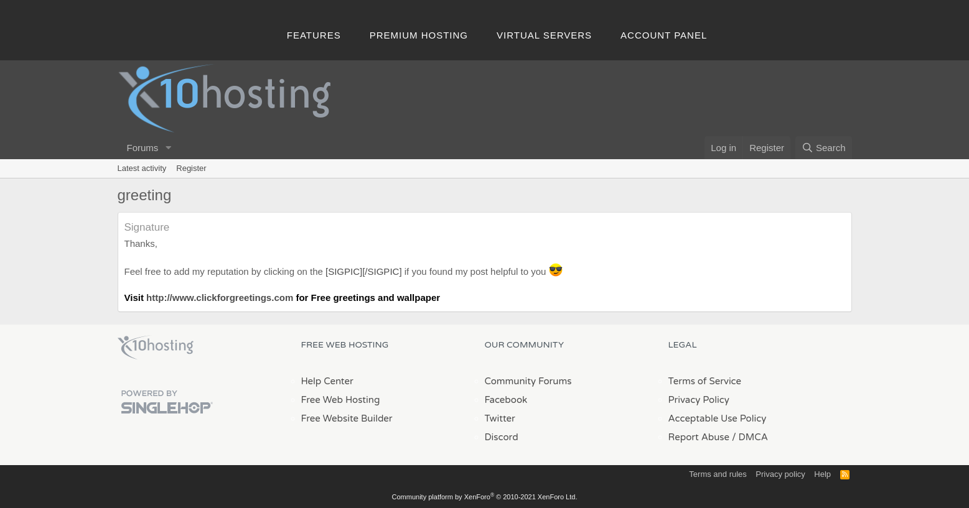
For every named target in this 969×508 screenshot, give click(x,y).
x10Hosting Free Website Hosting (156, 347)
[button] (168, 147)
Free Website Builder (347, 418)
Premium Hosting (419, 35)
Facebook (506, 399)
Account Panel (663, 35)
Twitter (500, 418)
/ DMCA (750, 437)
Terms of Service (705, 381)
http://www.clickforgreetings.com (219, 297)
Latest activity (142, 168)
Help (822, 474)
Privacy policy (780, 474)
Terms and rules (717, 474)
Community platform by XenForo (485, 497)
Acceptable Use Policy (717, 418)
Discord (501, 437)
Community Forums (528, 381)
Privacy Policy (698, 399)
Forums (143, 147)
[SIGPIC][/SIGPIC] (363, 271)
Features (314, 35)
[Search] (823, 147)
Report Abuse (699, 437)
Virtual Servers (544, 35)
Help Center (327, 381)
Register (191, 168)
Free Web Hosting (340, 399)
